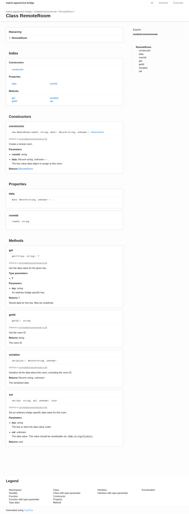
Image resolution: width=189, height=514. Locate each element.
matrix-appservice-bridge (20, 3)
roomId (53, 83)
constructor (17, 69)
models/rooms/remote (45, 11)
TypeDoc (28, 510)
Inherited (163, 3)
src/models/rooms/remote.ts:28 (33, 327)
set (51, 101)
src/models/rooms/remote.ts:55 (33, 407)
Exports (137, 29)
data (14, 83)
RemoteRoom (66, 11)
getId (14, 101)
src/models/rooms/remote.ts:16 (33, 139)
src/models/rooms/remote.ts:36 (33, 367)
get (13, 98)
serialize (54, 98)
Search (143, 3)
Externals (178, 3)
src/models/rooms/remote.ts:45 (33, 263)
